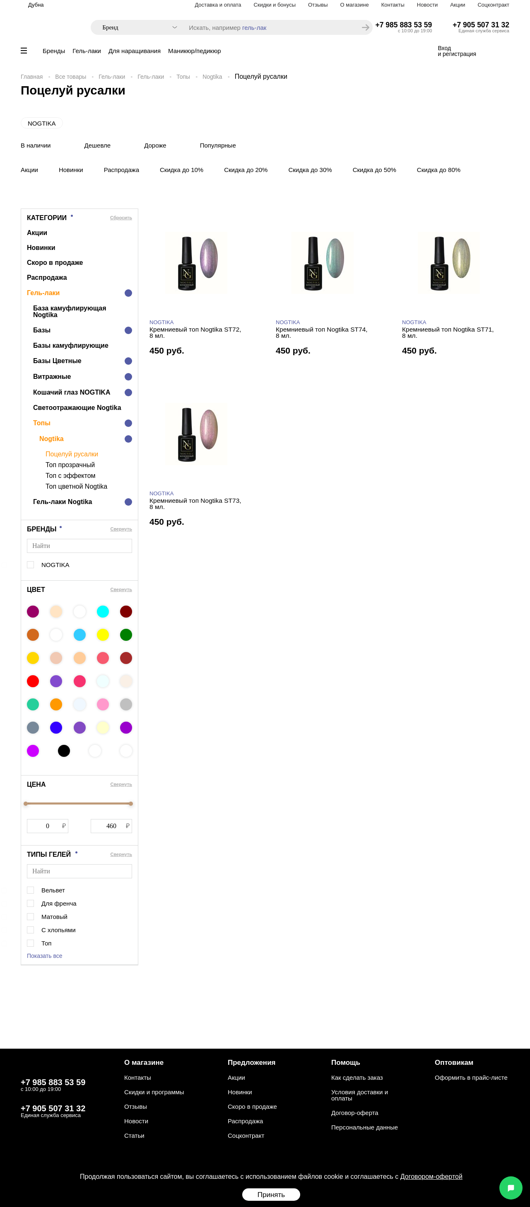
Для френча (59, 903)
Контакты (393, 5)
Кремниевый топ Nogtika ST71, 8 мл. (448, 332)
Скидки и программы (154, 1092)
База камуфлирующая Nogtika (69, 311)
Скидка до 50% (374, 169)
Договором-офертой (431, 1176)
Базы (42, 330)
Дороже (155, 145)
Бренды (54, 51)
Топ (46, 943)
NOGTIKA (42, 123)
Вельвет (53, 890)
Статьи (134, 1135)
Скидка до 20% (245, 169)
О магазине (354, 5)
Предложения (252, 1062)
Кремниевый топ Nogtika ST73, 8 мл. (195, 504)
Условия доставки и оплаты (359, 1095)
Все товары (70, 76)
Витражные (52, 376)
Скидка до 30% (310, 169)
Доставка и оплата (218, 5)
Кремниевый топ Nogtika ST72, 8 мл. (195, 332)
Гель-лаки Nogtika (62, 501)
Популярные (218, 145)
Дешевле (97, 145)
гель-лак (254, 27)
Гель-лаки (86, 51)
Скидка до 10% (181, 169)
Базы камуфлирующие (70, 345)
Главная (32, 76)
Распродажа (121, 169)
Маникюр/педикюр (194, 51)
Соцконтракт (493, 5)
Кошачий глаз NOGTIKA (71, 392)
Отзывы (318, 5)
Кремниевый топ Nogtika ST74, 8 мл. (322, 332)
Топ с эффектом (71, 476)
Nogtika (212, 76)
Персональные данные (364, 1127)
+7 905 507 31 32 (481, 25)
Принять (271, 1195)
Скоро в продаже (55, 262)
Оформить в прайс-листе (471, 1077)
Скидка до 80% (438, 169)
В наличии (36, 145)
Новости (427, 5)
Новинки (71, 169)
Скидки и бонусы (275, 5)
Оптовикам (454, 1062)
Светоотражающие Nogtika (77, 407)
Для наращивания (134, 51)
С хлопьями (58, 929)
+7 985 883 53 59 (404, 25)
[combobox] (136, 27)
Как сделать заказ (357, 1077)
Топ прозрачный (70, 465)
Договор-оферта (354, 1113)
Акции (457, 5)
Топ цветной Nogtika (76, 486)
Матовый (54, 916)
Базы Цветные (57, 360)
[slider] (26, 804)
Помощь (345, 1062)
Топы (183, 76)
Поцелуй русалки (72, 454)
